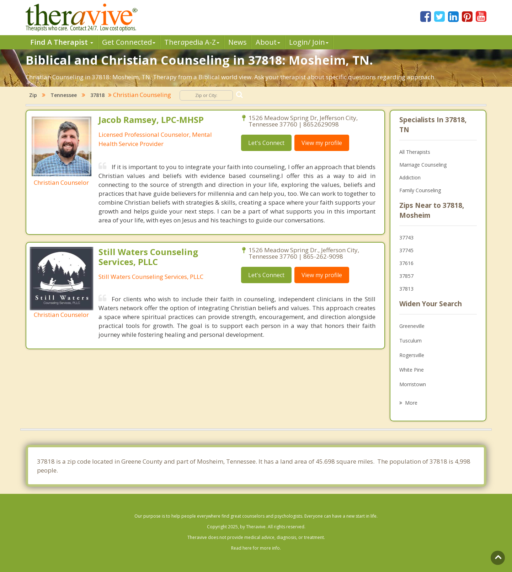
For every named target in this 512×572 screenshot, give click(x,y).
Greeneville (412, 326)
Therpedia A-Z (191, 42)
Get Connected (128, 42)
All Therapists (414, 152)
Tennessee (63, 95)
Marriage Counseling (423, 164)
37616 (406, 263)
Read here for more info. (256, 548)
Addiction (410, 177)
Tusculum (410, 340)
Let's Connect (266, 143)
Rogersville (411, 355)
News (237, 42)
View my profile (322, 143)
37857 (406, 275)
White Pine (411, 369)
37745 (406, 250)
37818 (97, 95)
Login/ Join (309, 42)
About (268, 42)
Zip (33, 95)
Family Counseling (420, 190)
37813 (406, 288)
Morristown (412, 384)
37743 (406, 237)
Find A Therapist (61, 42)
